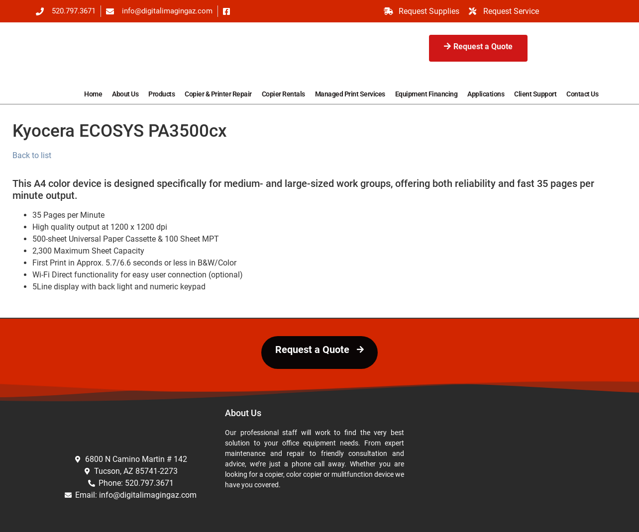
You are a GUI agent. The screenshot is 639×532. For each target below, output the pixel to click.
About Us (125, 94)
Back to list (31, 155)
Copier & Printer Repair (218, 94)
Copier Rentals (283, 94)
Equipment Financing (426, 94)
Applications (485, 94)
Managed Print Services (350, 94)
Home (93, 94)
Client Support (535, 94)
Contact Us (582, 94)
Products (161, 94)
